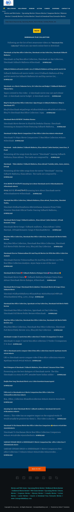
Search (36, 31)
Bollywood (12, 8)
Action (39, 8)
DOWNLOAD (47, 62)
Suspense (55, 8)
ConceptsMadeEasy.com (40, 507)
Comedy (47, 8)
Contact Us (66, 8)
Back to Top (37, 469)
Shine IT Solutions (64, 507)
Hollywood (22, 8)
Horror (32, 8)
